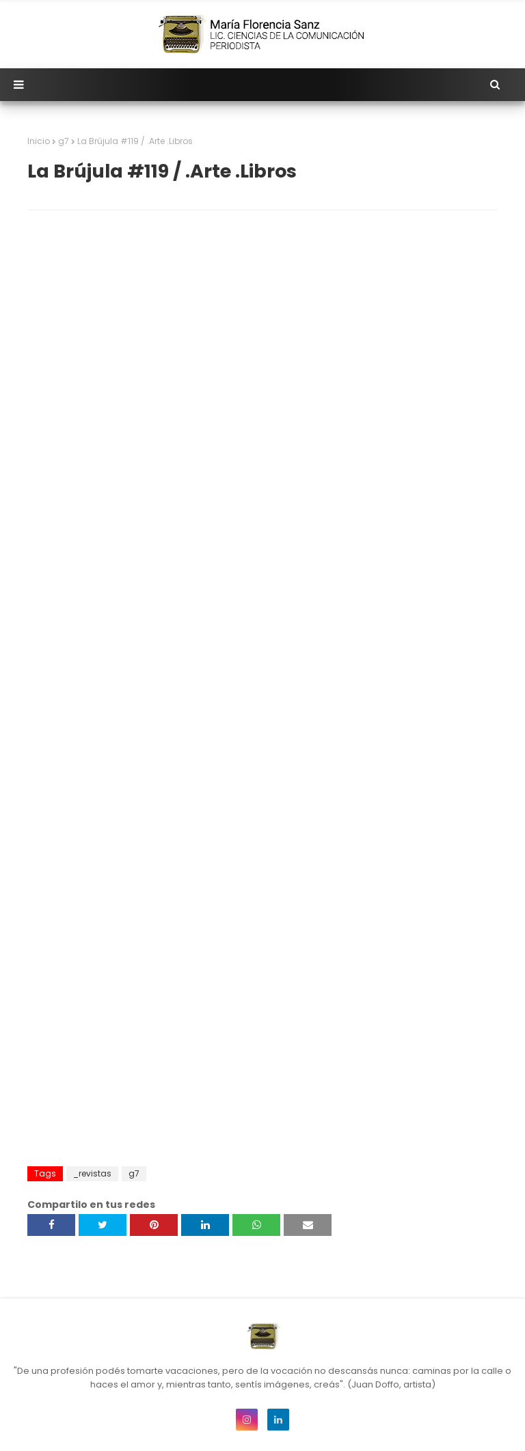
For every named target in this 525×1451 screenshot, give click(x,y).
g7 (63, 141)
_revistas (92, 1173)
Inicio (38, 141)
